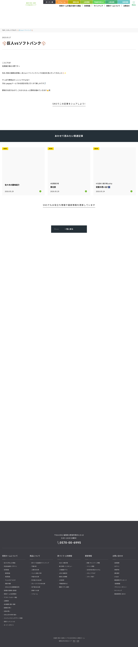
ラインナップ (98, 5)
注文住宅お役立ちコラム (94, 569)
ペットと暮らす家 (37, 573)
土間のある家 (36, 569)
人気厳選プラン (64, 569)
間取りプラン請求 (65, 587)
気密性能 (8, 576)
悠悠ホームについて (113, 5)
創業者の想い (8, 607)
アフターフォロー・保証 (11, 597)
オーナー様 (49, 2)
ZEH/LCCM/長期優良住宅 (14, 587)
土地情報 (87, 2)
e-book (117, 576)
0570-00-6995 (70, 542)
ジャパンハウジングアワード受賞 (14, 618)
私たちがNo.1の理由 (10, 562)
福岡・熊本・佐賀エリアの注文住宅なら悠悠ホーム (69, 637)
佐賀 (78, 640)
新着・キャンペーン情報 (94, 562)
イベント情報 (91, 566)
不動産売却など (99, 2)
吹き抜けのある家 (37, 580)
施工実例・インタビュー (67, 566)
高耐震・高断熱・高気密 (11, 590)
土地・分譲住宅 (64, 573)
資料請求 (117, 573)
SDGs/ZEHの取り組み (11, 614)
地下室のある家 (36, 587)
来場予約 (117, 569)
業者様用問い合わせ (121, 593)
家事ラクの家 (36, 590)
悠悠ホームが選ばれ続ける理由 (70, 5)
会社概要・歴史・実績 (10, 604)
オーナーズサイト (9, 625)
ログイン (117, 566)
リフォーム (62, 2)
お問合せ (126, 5)
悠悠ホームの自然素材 (11, 593)
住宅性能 (87, 5)
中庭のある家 (36, 576)
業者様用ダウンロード (121, 580)
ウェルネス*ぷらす (11, 580)
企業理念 (7, 600)
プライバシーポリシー (121, 587)
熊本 (74, 640)
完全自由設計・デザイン (11, 566)
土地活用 (111, 2)
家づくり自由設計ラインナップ (41, 562)
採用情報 (123, 2)
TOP (3, 30)
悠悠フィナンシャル (10, 621)
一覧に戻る (69, 227)
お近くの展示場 (64, 562)
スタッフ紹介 (91, 576)
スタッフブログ (11, 30)
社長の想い (7, 611)
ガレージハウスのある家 (39, 583)
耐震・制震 (9, 583)
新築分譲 (74, 2)
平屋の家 (34, 566)
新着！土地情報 (64, 576)
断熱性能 (8, 573)
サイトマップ (119, 590)
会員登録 (117, 562)
